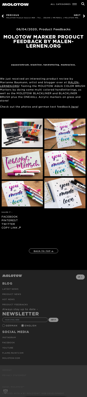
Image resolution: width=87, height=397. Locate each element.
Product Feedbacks (55, 29)
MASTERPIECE (68, 64)
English (31, 325)
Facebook (8, 342)
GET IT (53, 320)
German (12, 325)
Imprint (7, 370)
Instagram (9, 337)
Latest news (10, 289)
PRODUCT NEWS (11, 294)
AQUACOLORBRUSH (20, 64)
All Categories (61, 4)
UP (80, 277)
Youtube (7, 347)
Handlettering (51, 64)
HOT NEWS (8, 299)
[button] (5, 391)
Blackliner (36, 64)
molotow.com (11, 358)
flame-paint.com (13, 353)
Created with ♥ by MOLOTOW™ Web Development (33, 393)
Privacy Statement (14, 375)
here (74, 106)
